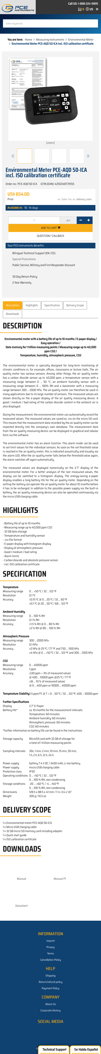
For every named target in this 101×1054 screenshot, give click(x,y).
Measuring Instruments (50, 39)
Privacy (50, 947)
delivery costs (84, 199)
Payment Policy (50, 988)
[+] (89, 220)
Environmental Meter (81, 39)
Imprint (50, 941)
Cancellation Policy (50, 960)
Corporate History (50, 1010)
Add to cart (50, 227)
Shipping (50, 975)
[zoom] (50, 101)
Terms (50, 953)
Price (10, 199)
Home (28, 39)
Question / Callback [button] (50, 235)
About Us (50, 1004)
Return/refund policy (50, 982)
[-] (81, 220)
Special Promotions (24, 259)
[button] (13, 156)
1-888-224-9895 (88, 3)
